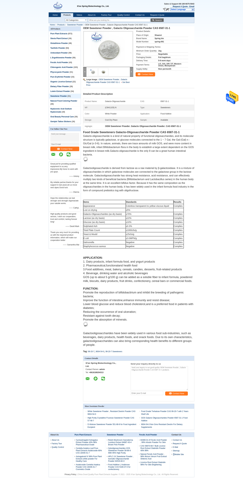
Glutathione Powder (59, 43)
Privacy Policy (70, 474)
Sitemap (176, 451)
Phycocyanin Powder (59, 72)
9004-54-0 (100, 351)
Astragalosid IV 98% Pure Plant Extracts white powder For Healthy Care (89, 458)
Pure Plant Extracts (58, 34)
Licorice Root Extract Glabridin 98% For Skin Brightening (153, 463)
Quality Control (123, 15)
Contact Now (64, 149)
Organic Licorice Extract (61, 82)
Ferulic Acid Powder (59, 62)
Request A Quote (180, 6)
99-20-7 (91, 351)
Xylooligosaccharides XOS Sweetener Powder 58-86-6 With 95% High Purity (119, 450)
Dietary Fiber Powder (59, 86)
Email (191, 6)
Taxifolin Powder (57, 48)
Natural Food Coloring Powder (63, 101)
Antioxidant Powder (59, 53)
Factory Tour (106, 15)
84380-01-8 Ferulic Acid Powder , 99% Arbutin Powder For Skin (153, 441)
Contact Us (139, 15)
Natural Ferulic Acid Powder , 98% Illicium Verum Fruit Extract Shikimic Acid (153, 456)
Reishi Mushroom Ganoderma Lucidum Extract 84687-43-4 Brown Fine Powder (120, 442)
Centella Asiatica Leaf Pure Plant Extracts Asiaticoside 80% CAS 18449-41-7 (89, 450)
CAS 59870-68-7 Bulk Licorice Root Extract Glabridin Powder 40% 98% (152, 448)
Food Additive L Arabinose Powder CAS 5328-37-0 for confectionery (119, 467)
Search (158, 20)
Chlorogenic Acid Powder (61, 67)
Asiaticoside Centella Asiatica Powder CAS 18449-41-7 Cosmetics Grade (88, 467)
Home (55, 15)
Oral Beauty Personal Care (62, 117)
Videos (79, 15)
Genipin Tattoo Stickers (60, 121)
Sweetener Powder (75, 25)
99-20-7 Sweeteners (114, 351)
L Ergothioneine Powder (61, 58)
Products (67, 15)
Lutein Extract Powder (60, 91)
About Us (91, 15)
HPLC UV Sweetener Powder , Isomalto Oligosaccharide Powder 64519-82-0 (120, 458)
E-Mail (175, 447)
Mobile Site (178, 454)
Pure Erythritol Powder (60, 77)
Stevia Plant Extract (59, 38)
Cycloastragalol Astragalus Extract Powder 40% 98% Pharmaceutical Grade (87, 442)
